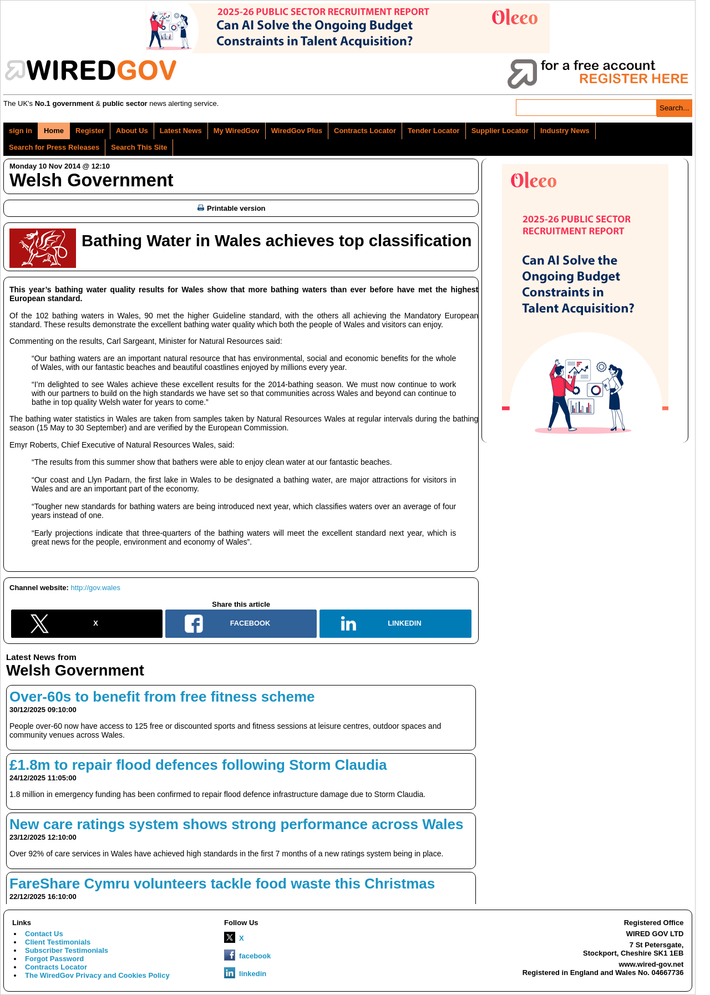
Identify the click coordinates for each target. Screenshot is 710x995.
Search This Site (139, 147)
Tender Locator (434, 130)
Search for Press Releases (54, 147)
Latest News (181, 130)
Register (89, 130)
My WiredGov (237, 130)
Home (54, 130)
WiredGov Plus (296, 130)
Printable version (231, 208)
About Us (132, 130)
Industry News (565, 130)
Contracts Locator (365, 130)
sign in (20, 130)
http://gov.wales (95, 587)
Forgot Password (54, 959)
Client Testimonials (57, 942)
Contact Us (44, 934)
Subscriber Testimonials (66, 950)
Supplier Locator (500, 130)
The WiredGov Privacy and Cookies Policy (97, 975)
